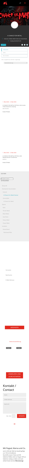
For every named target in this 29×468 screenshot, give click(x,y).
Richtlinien (6, 55)
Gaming (8, 319)
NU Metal (8, 305)
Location (4, 226)
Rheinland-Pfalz (8, 232)
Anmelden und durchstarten (14, 375)
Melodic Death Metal (11, 301)
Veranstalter (6, 198)
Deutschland (6, 229)
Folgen (8, 348)
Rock (4, 207)
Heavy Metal (6, 220)
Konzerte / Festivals (11, 323)
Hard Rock (5, 217)
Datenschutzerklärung (15, 341)
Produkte (5, 49)
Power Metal (6, 223)
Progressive (9, 309)
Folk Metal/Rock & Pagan (12, 293)
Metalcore (8, 303)
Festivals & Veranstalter (9, 189)
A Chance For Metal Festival (11, 195)
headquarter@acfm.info (15, 41)
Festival (5, 192)
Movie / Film (9, 317)
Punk (7, 311)
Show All (4, 186)
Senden (22, 416)
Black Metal (6, 214)
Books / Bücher (10, 321)
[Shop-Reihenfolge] (16, 63)
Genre (4, 204)
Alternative (8, 288)
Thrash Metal (6, 210)
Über (4, 52)
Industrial (8, 299)
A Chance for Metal (9, 201)
